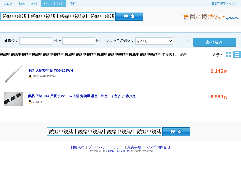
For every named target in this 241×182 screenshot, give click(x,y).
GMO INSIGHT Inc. (119, 151)
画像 (34, 3)
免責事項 (134, 147)
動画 (22, 3)
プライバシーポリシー (106, 147)
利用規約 (77, 147)
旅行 (73, 3)
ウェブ (7, 3)
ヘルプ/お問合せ (158, 147)
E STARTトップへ (225, 3)
